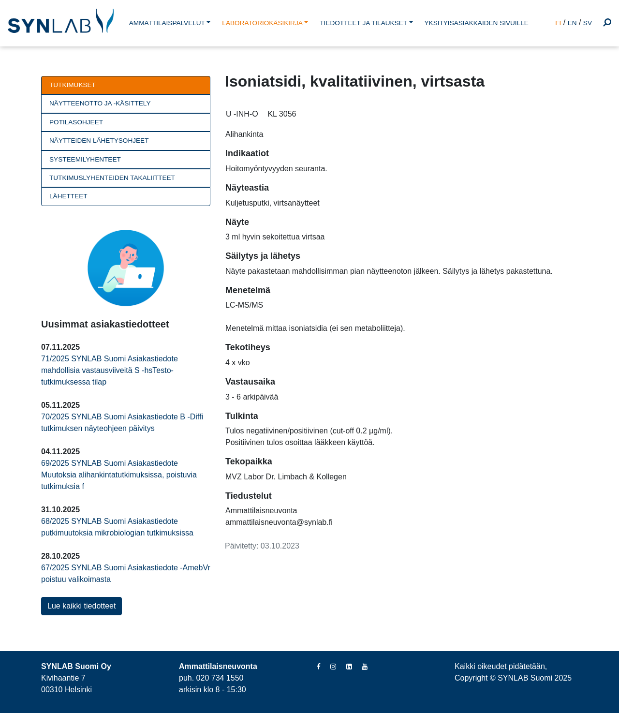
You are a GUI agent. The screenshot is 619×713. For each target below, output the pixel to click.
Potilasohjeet (76, 122)
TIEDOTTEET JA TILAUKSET (363, 23)
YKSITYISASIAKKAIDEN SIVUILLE (477, 23)
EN (572, 23)
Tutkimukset (72, 85)
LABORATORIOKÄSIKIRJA (262, 23)
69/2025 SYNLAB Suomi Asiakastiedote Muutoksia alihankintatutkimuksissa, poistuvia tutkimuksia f (119, 474)
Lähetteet (68, 196)
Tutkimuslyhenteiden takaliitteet (112, 177)
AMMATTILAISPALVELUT (167, 23)
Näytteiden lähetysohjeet (98, 140)
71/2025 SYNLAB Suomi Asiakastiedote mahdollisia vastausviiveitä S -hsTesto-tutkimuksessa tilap (109, 370)
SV (587, 23)
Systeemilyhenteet (85, 159)
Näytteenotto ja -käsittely (99, 103)
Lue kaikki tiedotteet (81, 606)
